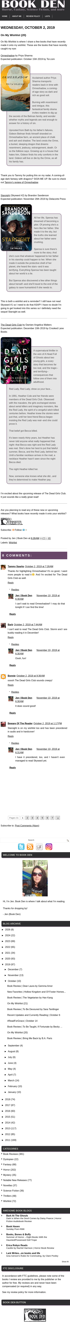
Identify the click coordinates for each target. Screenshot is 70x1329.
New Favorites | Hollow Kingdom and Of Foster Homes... (36, 992)
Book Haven (13, 1226)
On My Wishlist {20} (17, 1032)
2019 (8, 964)
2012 (8, 1134)
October (12, 981)
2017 (8, 1105)
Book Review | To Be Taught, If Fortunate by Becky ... (34, 1026)
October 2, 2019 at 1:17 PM (48, 723)
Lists (47, 16)
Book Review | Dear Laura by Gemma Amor (30, 986)
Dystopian (8, 1159)
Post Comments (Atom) (27, 825)
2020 (8, 958)
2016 (8, 1111)
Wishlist (13, 542)
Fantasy (7, 1164)
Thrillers (7, 1196)
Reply (11, 582)
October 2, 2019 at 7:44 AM (28, 624)
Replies (15, 589)
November (13, 975)
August (12, 1051)
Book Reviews (10, 1154)
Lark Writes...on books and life (23, 1253)
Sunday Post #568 (15, 1229)
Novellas (7, 1185)
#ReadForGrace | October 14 (22, 1021)
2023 (8, 941)
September (14, 1045)
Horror (6, 1170)
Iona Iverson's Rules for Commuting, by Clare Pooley (32, 1256)
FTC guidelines (30, 1276)
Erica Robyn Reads (17, 1245)
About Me (16, 16)
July (10, 1057)
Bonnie (12, 676)
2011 (8, 1140)
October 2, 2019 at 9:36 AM (30, 676)
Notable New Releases (15, 1180)
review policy (17, 1292)
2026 (8, 929)
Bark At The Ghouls (17, 1215)
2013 (8, 1128)
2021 (8, 953)
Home (4, 16)
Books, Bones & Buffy (18, 1234)
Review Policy (33, 16)
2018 (8, 1099)
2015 (8, 1117)
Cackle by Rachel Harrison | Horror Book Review (30, 1248)
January (12, 1092)
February (13, 1086)
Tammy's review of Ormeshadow (21, 182)
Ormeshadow (8, 55)
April (10, 1074)
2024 (8, 935)
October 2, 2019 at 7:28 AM (39, 566)
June (11, 1063)
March (11, 1080)
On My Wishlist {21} (17, 1003)
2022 (8, 947)
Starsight (5, 195)
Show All (65, 1262)
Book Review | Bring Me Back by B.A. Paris (29, 1038)
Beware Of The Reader (20, 723)
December (13, 969)
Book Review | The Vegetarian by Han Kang (30, 997)
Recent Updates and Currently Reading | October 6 (33, 1015)
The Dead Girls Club (11, 325)
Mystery (7, 1175)
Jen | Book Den (23, 595)
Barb (10, 624)
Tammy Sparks (16, 566)
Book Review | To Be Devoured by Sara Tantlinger (33, 1009)
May (10, 1069)
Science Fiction (11, 1190)
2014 (8, 1122)
